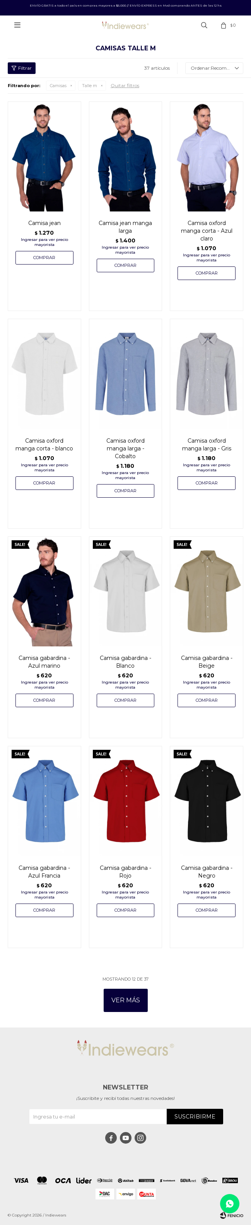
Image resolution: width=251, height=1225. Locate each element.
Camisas (58, 85)
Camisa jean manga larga (125, 227)
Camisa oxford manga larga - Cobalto (125, 448)
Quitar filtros (125, 85)
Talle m (89, 85)
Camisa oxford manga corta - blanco (44, 444)
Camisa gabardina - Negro (206, 871)
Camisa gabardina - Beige (206, 662)
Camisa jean (44, 223)
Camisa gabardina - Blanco (125, 662)
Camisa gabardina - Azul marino (44, 662)
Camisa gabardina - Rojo (125, 871)
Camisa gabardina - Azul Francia (44, 871)
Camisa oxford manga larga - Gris (206, 444)
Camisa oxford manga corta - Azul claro (206, 231)
